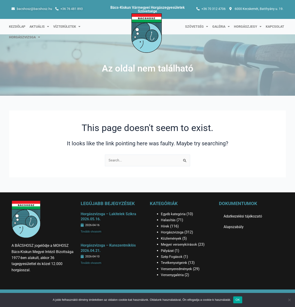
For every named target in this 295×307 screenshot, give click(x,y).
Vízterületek (66, 26)
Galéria (221, 26)
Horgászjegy (248, 26)
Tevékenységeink (175, 262)
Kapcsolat (275, 26)
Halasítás (168, 220)
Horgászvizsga (24, 37)
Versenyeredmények (177, 269)
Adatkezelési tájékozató (243, 216)
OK (238, 299)
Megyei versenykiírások (180, 244)
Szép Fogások (172, 256)
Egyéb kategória (174, 214)
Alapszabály (234, 227)
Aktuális (39, 26)
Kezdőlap (17, 26)
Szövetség (196, 26)
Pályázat (168, 250)
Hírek (165, 226)
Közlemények (172, 238)
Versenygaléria (173, 275)
